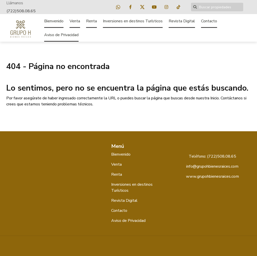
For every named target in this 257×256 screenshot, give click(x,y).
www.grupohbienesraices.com (212, 176)
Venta (75, 21)
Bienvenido (53, 21)
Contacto (209, 21)
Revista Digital (182, 21)
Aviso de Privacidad (61, 35)
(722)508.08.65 (21, 11)
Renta (91, 21)
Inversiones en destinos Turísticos (133, 21)
